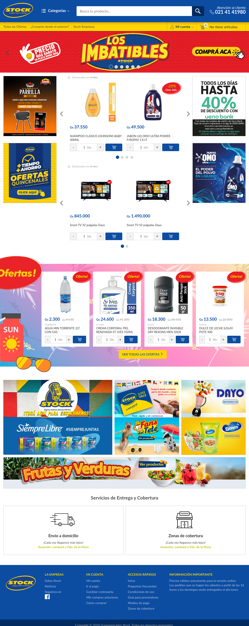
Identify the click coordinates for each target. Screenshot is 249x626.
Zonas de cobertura (141, 608)
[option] (124, 52)
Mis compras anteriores (102, 597)
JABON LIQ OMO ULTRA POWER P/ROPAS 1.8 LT (148, 138)
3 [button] (121, 66)
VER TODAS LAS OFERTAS (142, 354)
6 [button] (138, 66)
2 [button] (116, 66)
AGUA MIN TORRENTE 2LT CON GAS (62, 330)
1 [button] (110, 66)
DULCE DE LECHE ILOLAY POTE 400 (216, 330)
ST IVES (100, 324)
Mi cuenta (182, 27)
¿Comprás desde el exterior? (50, 26)
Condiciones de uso (141, 592)
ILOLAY (203, 324)
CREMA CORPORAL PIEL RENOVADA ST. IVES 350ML (114, 330)
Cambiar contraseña (99, 592)
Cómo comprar (96, 603)
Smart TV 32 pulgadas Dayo (87, 225)
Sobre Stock (53, 581)
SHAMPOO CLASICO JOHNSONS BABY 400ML (96, 138)
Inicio (131, 581)
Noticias (50, 586)
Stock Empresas (84, 26)
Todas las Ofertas (15, 26)
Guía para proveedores (143, 597)
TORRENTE (50, 324)
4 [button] (127, 66)
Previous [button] (6, 52)
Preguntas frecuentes (142, 586)
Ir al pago (92, 586)
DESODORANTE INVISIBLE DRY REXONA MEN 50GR (165, 330)
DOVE (151, 324)
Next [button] (242, 52)
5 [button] (132, 66)
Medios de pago (139, 603)
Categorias (55, 11)
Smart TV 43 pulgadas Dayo (144, 225)
